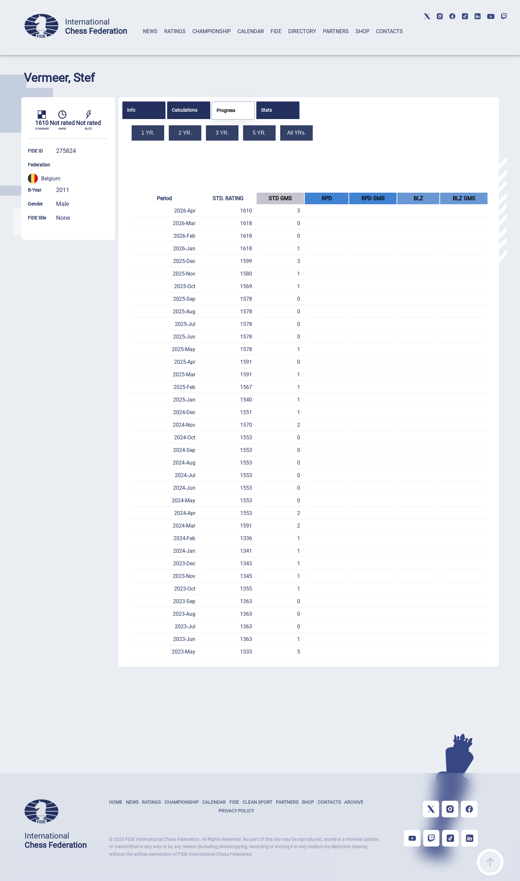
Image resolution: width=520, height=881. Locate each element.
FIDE (276, 31)
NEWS (150, 31)
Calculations (184, 110)
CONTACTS (389, 31)
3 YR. (222, 133)
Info (131, 110)
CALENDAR (250, 31)
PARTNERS (336, 31)
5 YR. (259, 133)
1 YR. (148, 133)
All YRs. (296, 133)
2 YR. (185, 133)
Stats (266, 110)
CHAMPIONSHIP (211, 31)
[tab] (150, 40)
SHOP (362, 31)
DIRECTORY (302, 31)
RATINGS (175, 31)
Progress (226, 110)
